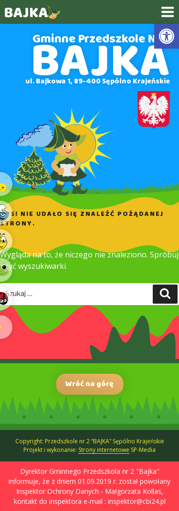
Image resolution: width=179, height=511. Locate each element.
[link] (166, 36)
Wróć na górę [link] (89, 384)
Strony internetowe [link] (103, 450)
